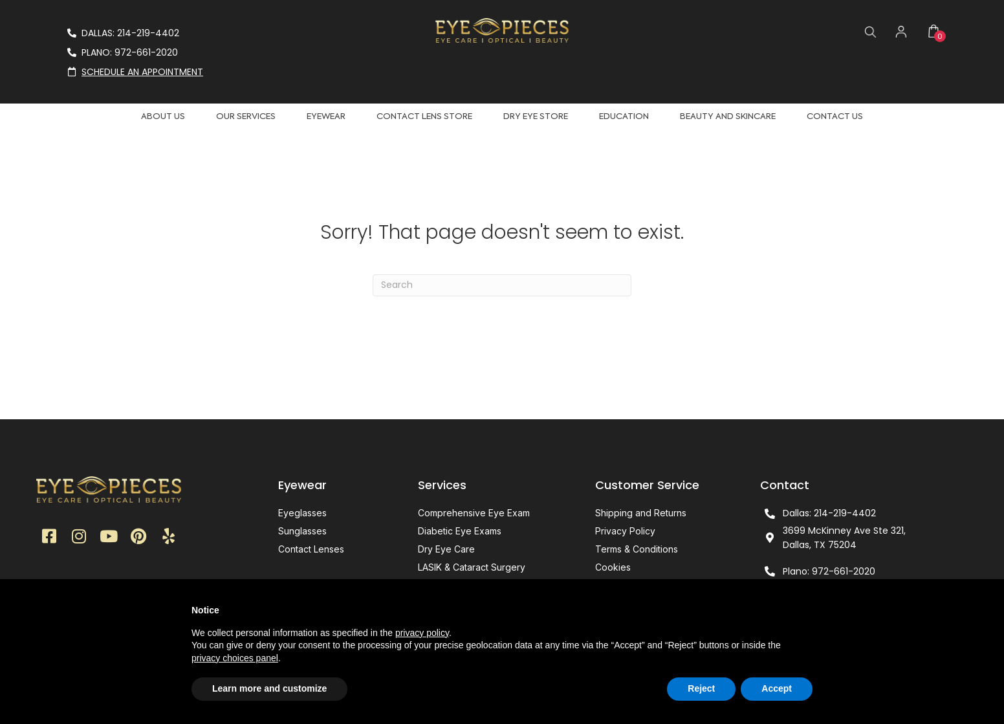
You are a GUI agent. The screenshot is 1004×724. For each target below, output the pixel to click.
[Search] (502, 285)
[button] (49, 538)
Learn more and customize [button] (269, 688)
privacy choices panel (234, 658)
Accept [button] (776, 688)
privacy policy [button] (422, 633)
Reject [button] (701, 688)
